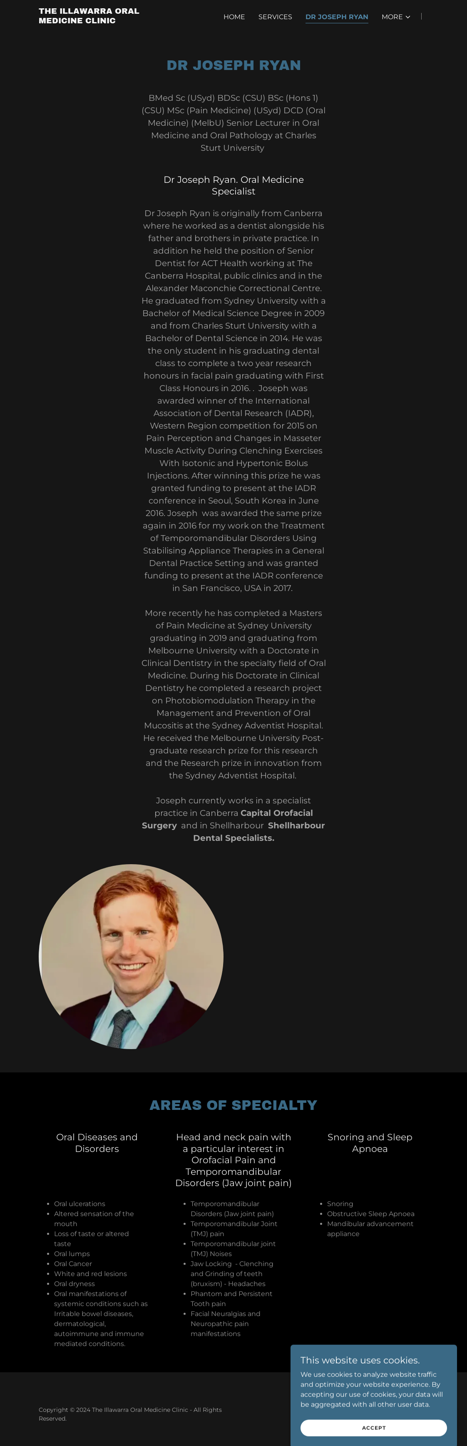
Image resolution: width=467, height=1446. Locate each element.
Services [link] (275, 17)
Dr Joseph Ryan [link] (337, 17)
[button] (396, 17)
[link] (107, 21)
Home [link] (234, 17)
